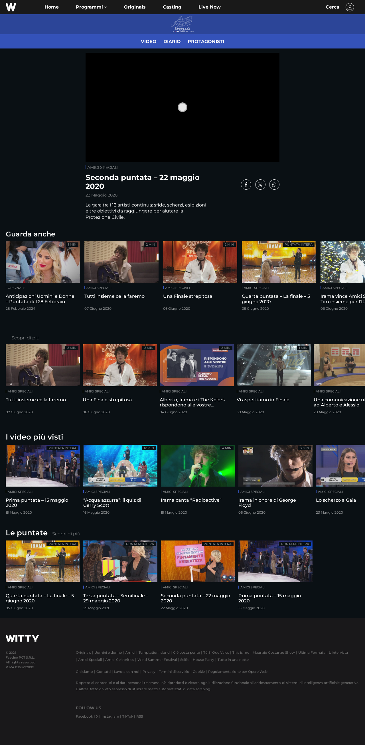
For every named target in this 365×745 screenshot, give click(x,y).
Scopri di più (25, 338)
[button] (91, 7)
